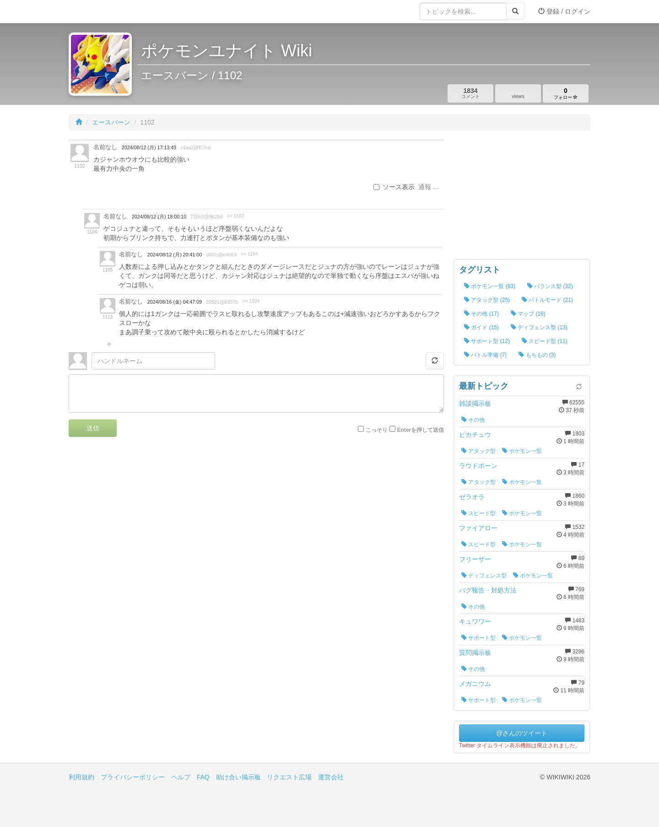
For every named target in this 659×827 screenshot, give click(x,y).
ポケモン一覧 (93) (489, 286)
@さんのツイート (521, 733)
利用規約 (81, 777)
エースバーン (111, 122)
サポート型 (478, 638)
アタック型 (478, 451)
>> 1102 (235, 215)
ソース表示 (394, 186)
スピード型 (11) (544, 341)
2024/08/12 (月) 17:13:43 (149, 147)
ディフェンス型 (484, 575)
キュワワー (475, 621)
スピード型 (478, 513)
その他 (473, 420)
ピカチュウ (475, 434)
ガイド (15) (481, 327)
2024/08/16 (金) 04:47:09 (174, 302)
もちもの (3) (537, 355)
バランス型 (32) (550, 286)
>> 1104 (249, 253)
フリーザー (475, 559)
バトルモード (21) (547, 300)
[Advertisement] (521, 197)
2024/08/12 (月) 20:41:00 (174, 254)
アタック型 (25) (487, 300)
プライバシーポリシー (133, 777)
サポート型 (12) (487, 341)
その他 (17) (481, 313)
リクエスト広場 (289, 777)
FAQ (203, 777)
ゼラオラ (472, 497)
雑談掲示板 (475, 403)
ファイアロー (478, 528)
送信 (92, 428)
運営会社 (331, 777)
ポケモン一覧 (522, 451)
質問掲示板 (475, 652)
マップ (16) (528, 313)
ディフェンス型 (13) (539, 327)
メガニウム (475, 683)
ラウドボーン (478, 465)
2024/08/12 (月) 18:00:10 (159, 216)
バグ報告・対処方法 (488, 590)
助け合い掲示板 (238, 777)
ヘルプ (180, 777)
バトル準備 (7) (485, 355)
